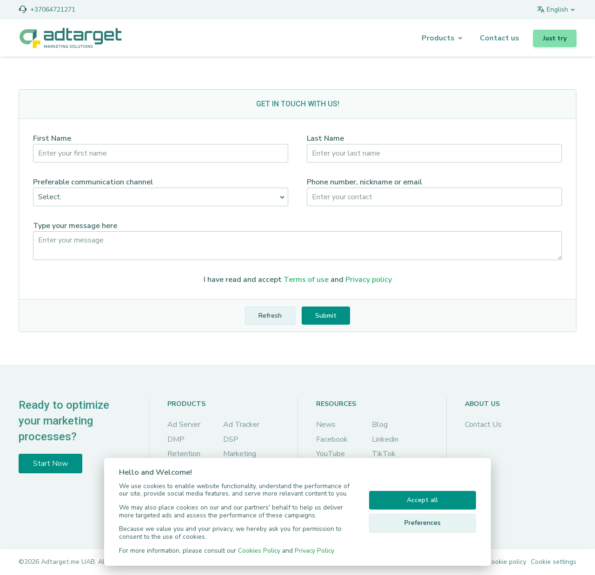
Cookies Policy (259, 550)
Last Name (325, 138)
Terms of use (306, 279)
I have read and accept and (298, 279)
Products (438, 38)
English (552, 9)
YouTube (330, 454)
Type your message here (75, 226)
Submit (326, 315)
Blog (380, 424)
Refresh (270, 315)
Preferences (422, 522)
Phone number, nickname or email (364, 182)
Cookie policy (506, 561)
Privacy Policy (314, 550)
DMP (176, 439)
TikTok (384, 454)
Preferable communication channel (93, 182)
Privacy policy (368, 279)
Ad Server (183, 424)
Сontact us (499, 38)
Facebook (332, 439)
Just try (555, 38)
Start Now (50, 463)
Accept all (422, 500)
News (326, 424)
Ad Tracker (241, 424)
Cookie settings (553, 561)
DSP (230, 439)
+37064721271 (52, 9)
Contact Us (483, 424)
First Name (52, 138)
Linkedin (385, 439)
